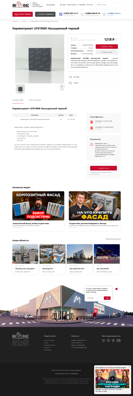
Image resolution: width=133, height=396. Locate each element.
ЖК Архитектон (77, 269)
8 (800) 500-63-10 (92, 13)
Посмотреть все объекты (113, 239)
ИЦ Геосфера (103, 269)
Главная (14, 21)
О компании (47, 350)
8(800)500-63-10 (100, 156)
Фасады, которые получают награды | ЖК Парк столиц (109, 390)
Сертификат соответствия (103, 121)
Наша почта (110, 15)
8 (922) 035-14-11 (71, 13)
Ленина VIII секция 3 (25, 269)
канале (106, 368)
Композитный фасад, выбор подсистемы (38, 224)
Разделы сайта (50, 336)
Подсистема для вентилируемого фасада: (94, 224)
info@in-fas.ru (114, 13)
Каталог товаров (49, 340)
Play (38, 206)
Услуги (46, 343)
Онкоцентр (47, 269)
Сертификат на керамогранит (104, 127)
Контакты (47, 347)
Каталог (24, 21)
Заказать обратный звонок (92, 15)
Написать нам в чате (69, 15)
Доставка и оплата (49, 345)
